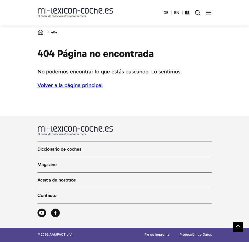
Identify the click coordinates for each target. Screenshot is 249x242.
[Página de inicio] (40, 32)
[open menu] (209, 13)
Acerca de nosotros (56, 180)
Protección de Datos (196, 235)
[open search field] (198, 13)
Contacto (46, 195)
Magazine (47, 164)
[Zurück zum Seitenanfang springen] (238, 227)
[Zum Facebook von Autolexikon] (55, 213)
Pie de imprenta (156, 235)
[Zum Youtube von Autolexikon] (41, 213)
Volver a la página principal (70, 85)
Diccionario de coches (59, 149)
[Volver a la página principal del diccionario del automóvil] (75, 13)
